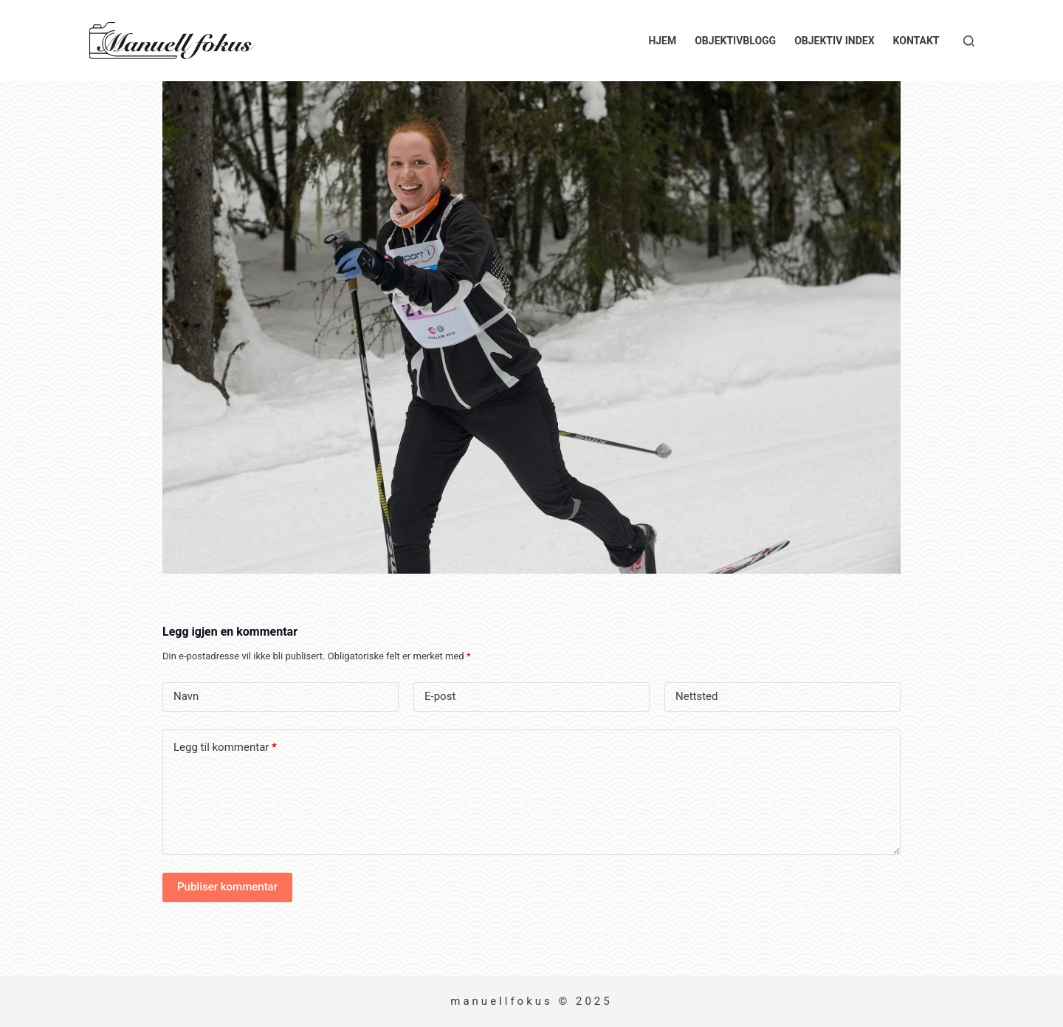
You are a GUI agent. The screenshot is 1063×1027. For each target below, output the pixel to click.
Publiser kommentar (227, 886)
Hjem (662, 41)
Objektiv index (834, 41)
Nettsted (696, 696)
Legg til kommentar (225, 747)
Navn (186, 696)
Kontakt (916, 41)
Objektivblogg (735, 41)
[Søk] (968, 41)
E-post (439, 696)
